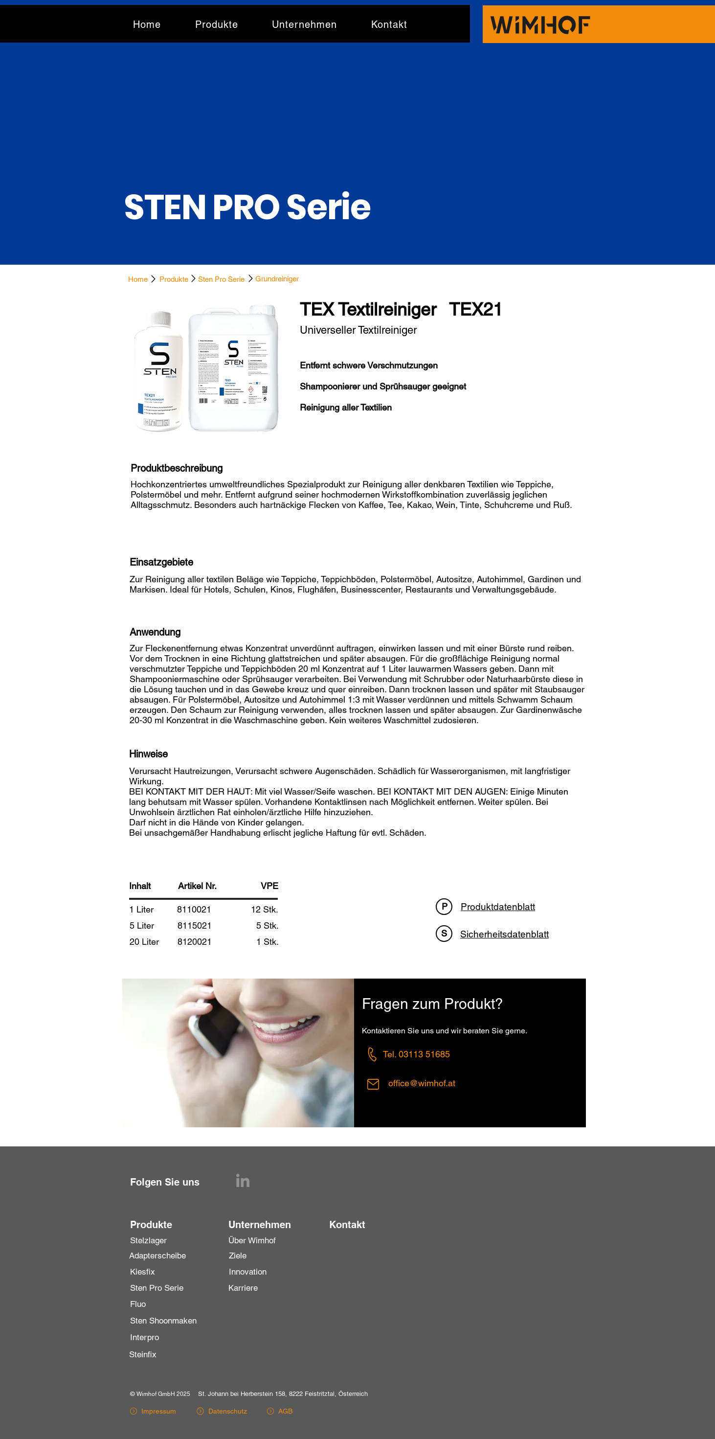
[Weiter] (660, 132)
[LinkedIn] (242, 1180)
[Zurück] (55, 132)
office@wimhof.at (421, 1083)
